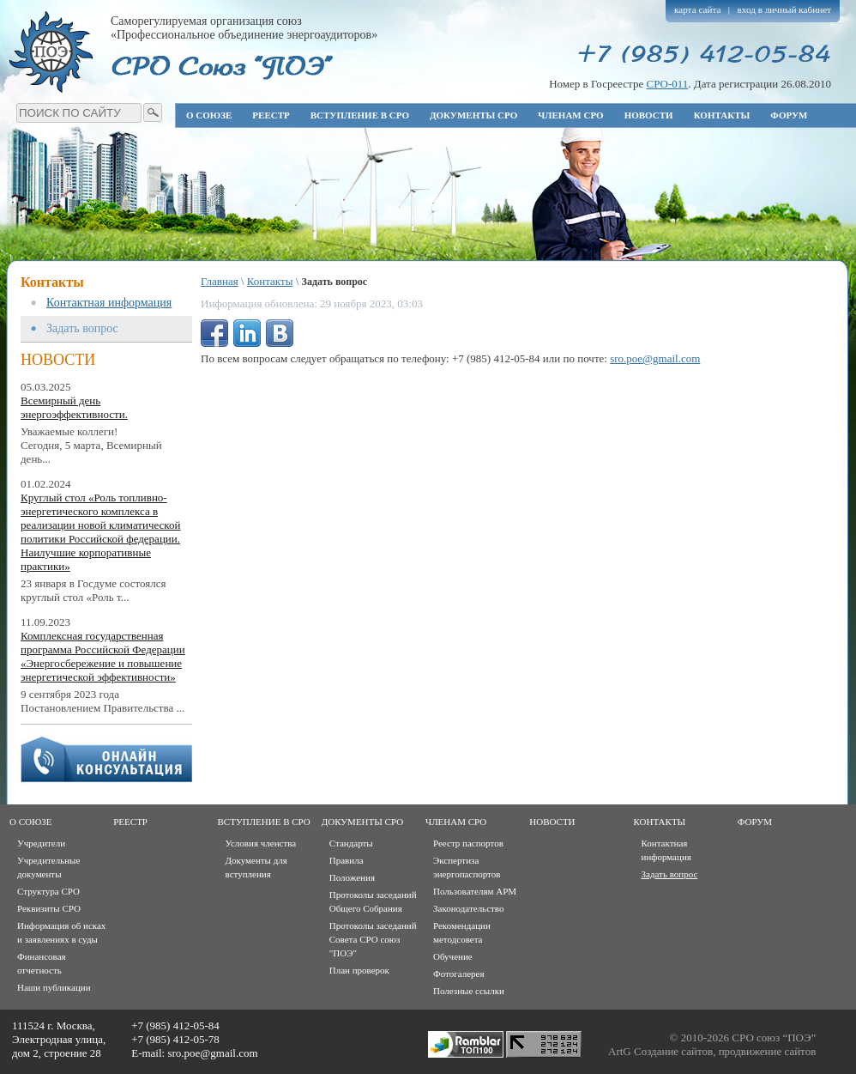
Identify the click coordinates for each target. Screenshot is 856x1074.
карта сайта (697, 9)
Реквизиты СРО (49, 908)
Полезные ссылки (468, 991)
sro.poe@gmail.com (655, 358)
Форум (788, 115)
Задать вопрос (82, 328)
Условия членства (261, 843)
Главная (219, 281)
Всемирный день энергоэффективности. (74, 407)
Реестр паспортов (468, 843)
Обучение (453, 956)
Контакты (722, 115)
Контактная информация (109, 302)
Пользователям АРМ (474, 891)
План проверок (359, 970)
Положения (352, 877)
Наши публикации (54, 987)
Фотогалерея (459, 973)
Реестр (270, 115)
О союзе (209, 115)
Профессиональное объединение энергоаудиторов (50, 51)
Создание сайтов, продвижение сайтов (725, 1051)
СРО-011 (667, 83)
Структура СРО (48, 891)
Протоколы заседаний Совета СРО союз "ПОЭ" (373, 939)
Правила (346, 860)
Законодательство (468, 908)
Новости (648, 115)
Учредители (41, 843)
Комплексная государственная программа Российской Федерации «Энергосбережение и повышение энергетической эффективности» (103, 656)
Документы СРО (473, 115)
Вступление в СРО (359, 115)
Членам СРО (570, 115)
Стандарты (351, 843)
